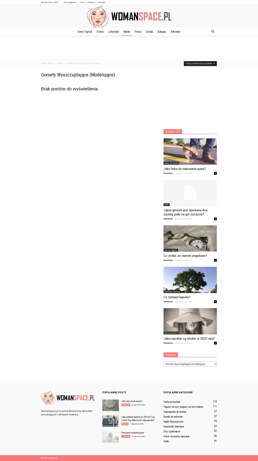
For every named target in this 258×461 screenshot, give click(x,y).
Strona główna (70, 2)
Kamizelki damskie (172, 291)
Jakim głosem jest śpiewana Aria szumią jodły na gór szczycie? (185, 212)
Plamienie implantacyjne (132, 432)
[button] (213, 32)
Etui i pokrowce (172, 431)
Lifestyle (114, 31)
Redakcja (168, 173)
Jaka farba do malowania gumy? (185, 169)
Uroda (149, 31)
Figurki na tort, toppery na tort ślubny (183, 406)
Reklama (91, 2)
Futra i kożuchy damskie (177, 436)
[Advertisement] (129, 47)
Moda (127, 31)
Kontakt (101, 2)
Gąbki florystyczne (173, 421)
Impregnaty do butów (175, 411)
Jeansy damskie (171, 333)
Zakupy (161, 31)
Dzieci (100, 31)
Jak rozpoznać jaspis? (131, 401)
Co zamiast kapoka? (177, 297)
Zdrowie (175, 31)
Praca (138, 31)
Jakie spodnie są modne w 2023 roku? (189, 339)
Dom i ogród (85, 31)
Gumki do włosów (173, 416)
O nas (81, 2)
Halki (167, 204)
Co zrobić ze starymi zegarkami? (185, 256)
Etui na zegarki (171, 250)
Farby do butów (171, 163)
